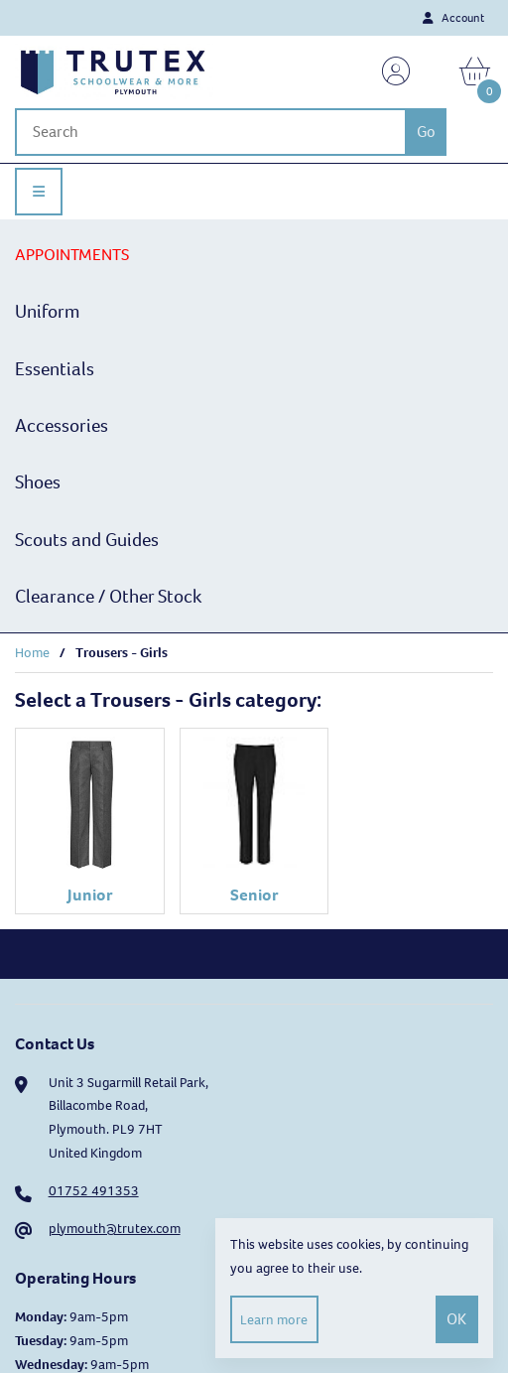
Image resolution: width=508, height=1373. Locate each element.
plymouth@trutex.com (115, 1228)
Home (32, 652)
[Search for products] (210, 132)
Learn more (274, 1319)
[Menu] (39, 191)
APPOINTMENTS (72, 254)
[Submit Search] (425, 132)
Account (453, 18)
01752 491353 (94, 1190)
